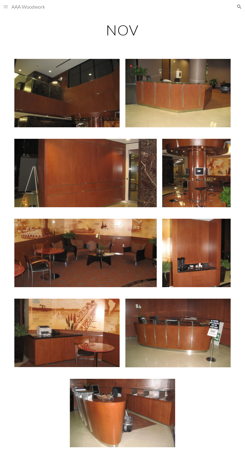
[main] (122, 30)
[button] (5, 6)
